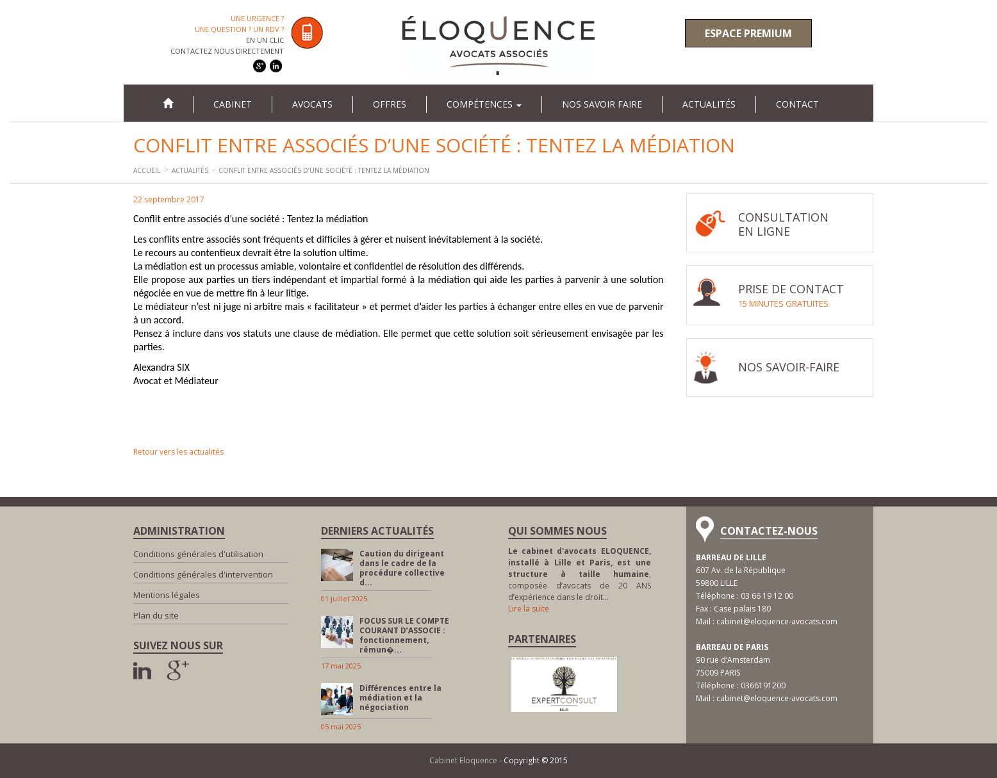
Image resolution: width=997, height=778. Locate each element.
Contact (797, 104)
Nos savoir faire (602, 104)
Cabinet (232, 104)
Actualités (709, 104)
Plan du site (156, 615)
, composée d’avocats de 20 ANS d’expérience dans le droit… (579, 574)
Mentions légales (166, 595)
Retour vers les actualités (178, 451)
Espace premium (748, 33)
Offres (389, 104)
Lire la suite (528, 608)
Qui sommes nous (557, 531)
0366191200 (763, 685)
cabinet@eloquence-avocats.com (776, 621)
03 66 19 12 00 (767, 595)
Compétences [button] (484, 104)
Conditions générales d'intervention (203, 574)
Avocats (312, 104)
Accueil (146, 170)
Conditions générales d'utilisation (198, 554)
